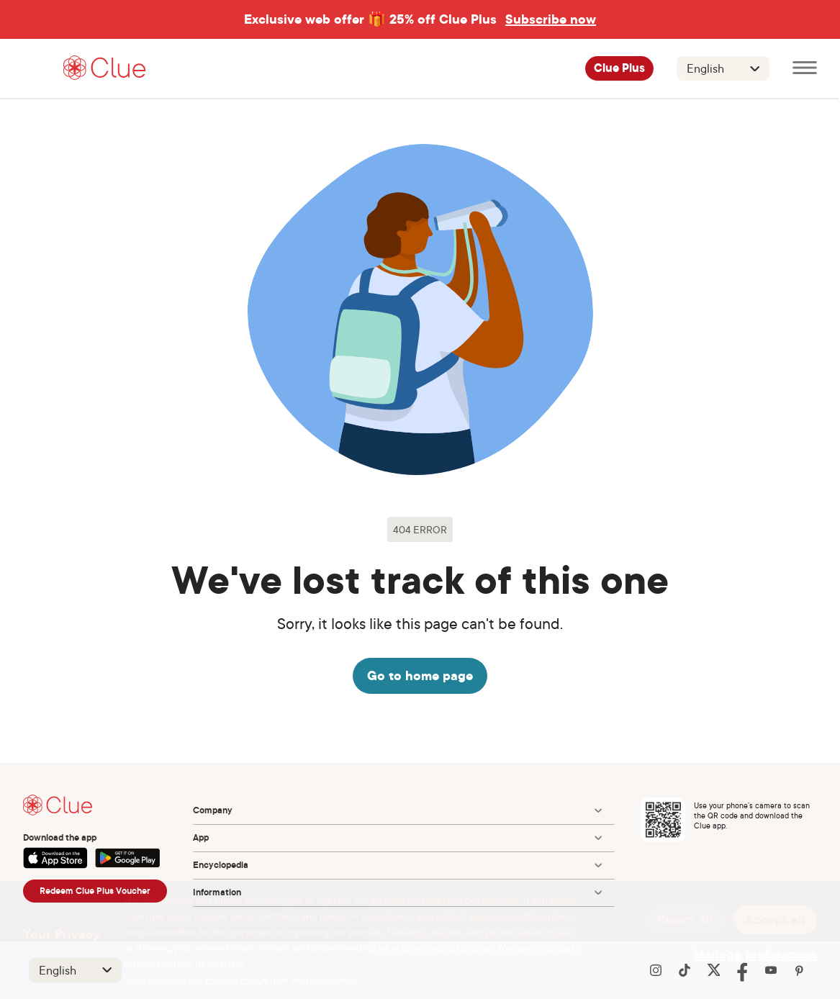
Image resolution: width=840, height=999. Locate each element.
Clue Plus (619, 68)
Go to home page (420, 675)
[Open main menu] (804, 68)
